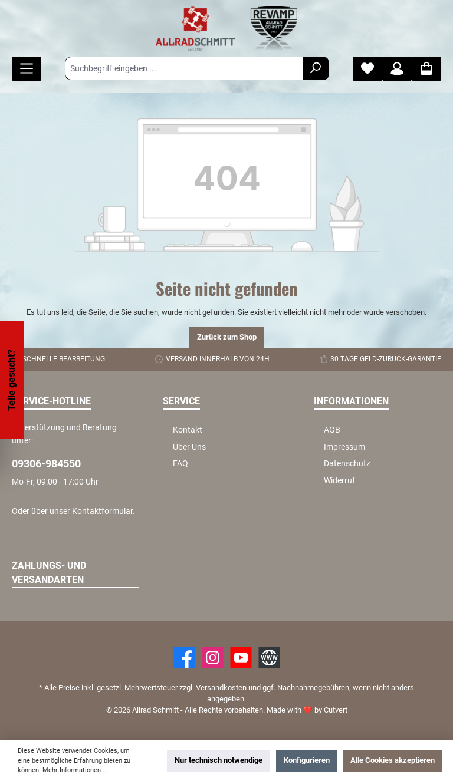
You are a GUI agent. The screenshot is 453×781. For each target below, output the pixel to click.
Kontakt (187, 430)
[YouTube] (241, 657)
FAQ (180, 464)
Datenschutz (347, 464)
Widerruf (339, 481)
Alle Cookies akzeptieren (392, 760)
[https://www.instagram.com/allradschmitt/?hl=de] (212, 657)
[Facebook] (184, 657)
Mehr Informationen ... (75, 770)
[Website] (269, 657)
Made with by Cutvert (307, 710)
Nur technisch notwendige (218, 760)
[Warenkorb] (426, 69)
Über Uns (189, 447)
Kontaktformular (102, 511)
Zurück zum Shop (227, 336)
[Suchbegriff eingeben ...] (184, 68)
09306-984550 (46, 463)
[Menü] (26, 69)
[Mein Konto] (397, 69)
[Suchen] (316, 68)
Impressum (344, 447)
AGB (332, 430)
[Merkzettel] (367, 69)
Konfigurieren (307, 760)
